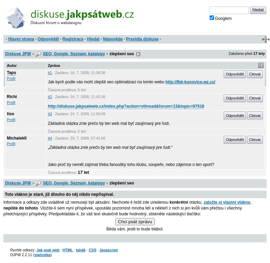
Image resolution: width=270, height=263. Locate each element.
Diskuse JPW (18, 53)
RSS (138, 54)
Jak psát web (47, 250)
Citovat (255, 74)
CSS (92, 250)
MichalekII (16, 138)
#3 (50, 114)
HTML (67, 250)
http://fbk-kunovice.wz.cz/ (190, 82)
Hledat (93, 39)
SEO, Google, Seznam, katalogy (74, 53)
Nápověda (112, 39)
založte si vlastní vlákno (227, 202)
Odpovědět (48, 39)
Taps (11, 72)
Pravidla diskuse (142, 39)
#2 (50, 97)
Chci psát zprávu (135, 221)
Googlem (221, 18)
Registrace (72, 39)
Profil (11, 78)
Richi (12, 96)
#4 (50, 138)
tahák (80, 250)
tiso (10, 113)
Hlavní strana (21, 39)
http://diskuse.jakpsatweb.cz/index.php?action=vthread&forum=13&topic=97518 (126, 106)
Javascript (108, 250)
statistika (42, 255)
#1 (50, 73)
